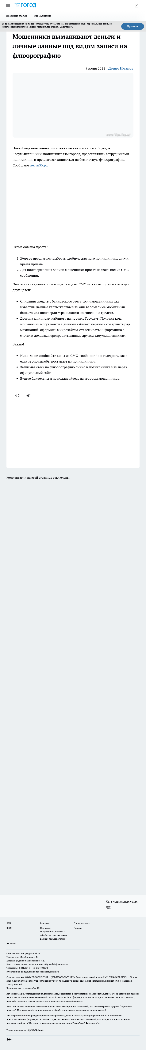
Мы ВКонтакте (42, 15)
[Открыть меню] (8, 5)
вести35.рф (39, 165)
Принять (133, 26)
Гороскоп (45, 923)
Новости (11, 943)
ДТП (8, 923)
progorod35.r (31, 953)
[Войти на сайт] (136, 5)
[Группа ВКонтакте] (108, 907)
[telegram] (29, 395)
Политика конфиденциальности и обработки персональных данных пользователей (61, 1010)
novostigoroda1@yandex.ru (53, 964)
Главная (78, 927)
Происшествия (82, 923)
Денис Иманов (120, 68)
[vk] (17, 395)
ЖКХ (9, 927)
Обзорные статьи (16, 15)
